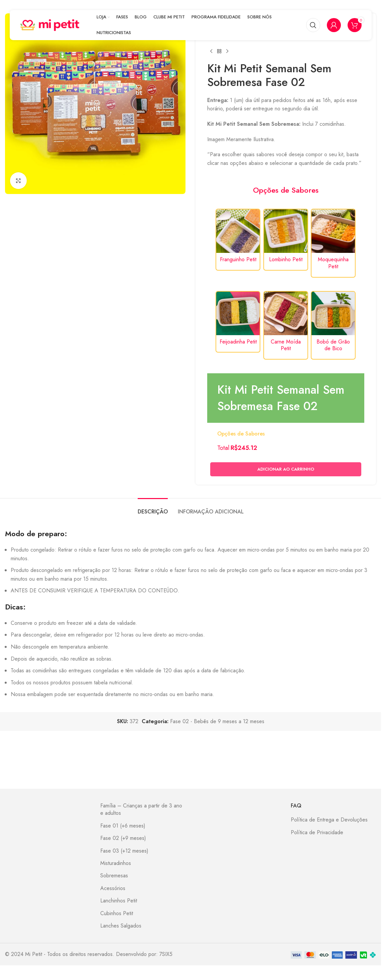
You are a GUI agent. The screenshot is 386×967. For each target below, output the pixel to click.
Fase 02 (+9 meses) (123, 838)
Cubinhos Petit (116, 913)
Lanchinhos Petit (118, 900)
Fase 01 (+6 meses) (122, 826)
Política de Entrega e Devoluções (329, 820)
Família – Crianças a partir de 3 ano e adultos (141, 809)
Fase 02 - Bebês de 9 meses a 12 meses (217, 721)
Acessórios (112, 888)
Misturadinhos (115, 863)
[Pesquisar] (313, 25)
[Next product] (227, 51)
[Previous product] (211, 51)
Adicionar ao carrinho (285, 469)
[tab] (153, 508)
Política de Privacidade (317, 832)
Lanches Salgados (120, 926)
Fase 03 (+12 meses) (124, 851)
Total (223, 448)
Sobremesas (114, 875)
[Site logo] (50, 24)
